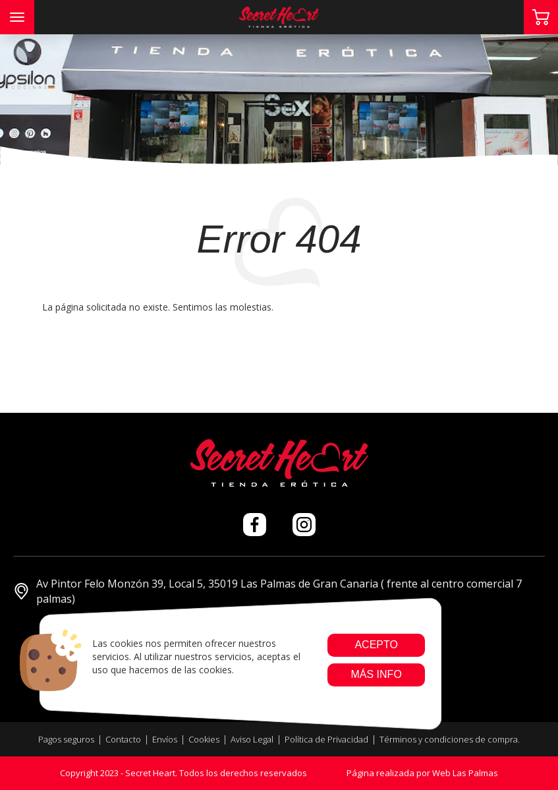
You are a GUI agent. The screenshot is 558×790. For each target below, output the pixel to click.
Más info (375, 674)
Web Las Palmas (465, 773)
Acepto (376, 644)
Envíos (164, 739)
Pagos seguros (66, 739)
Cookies (203, 739)
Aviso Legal (252, 739)
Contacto (123, 739)
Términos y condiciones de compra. (449, 739)
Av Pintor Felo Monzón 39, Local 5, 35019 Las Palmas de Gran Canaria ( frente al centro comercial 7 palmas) (267, 591)
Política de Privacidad (326, 739)
